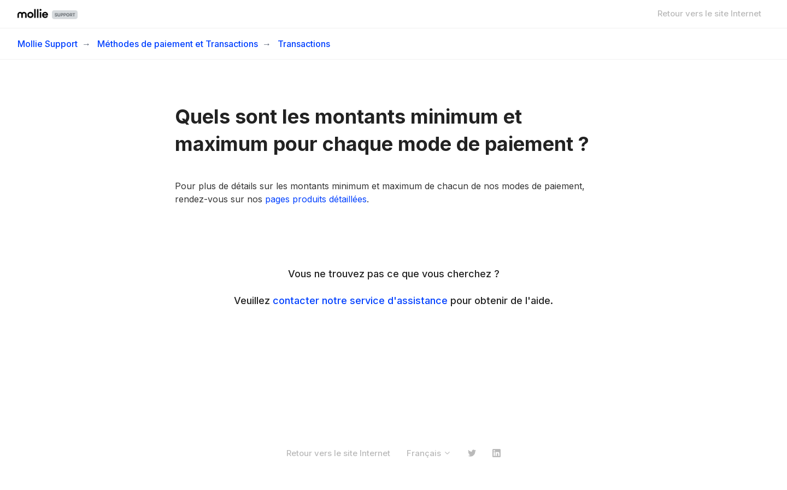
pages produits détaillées (316, 199)
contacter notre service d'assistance (360, 300)
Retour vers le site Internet (709, 13)
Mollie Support (47, 43)
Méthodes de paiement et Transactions (177, 43)
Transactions (304, 43)
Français (429, 453)
